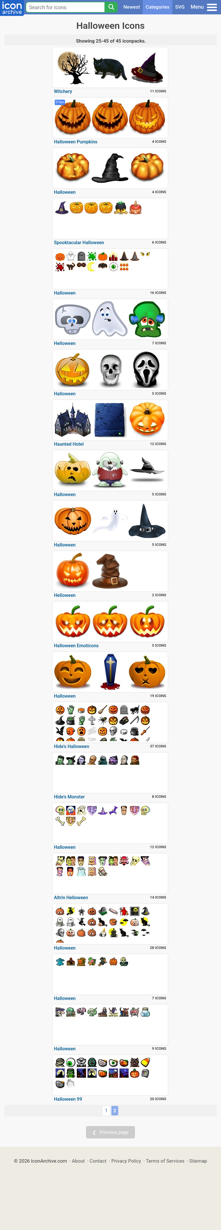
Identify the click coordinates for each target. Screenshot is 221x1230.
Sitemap (198, 1161)
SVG (180, 7)
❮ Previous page (110, 1132)
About (78, 1161)
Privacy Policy (126, 1161)
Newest (131, 7)
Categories (157, 7)
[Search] (111, 7)
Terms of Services (165, 1161)
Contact (97, 1161)
